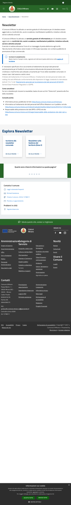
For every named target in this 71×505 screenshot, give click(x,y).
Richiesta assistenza (25, 297)
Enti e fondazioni (6, 255)
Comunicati (56, 249)
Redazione (39, 303)
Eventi (55, 267)
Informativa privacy (42, 290)
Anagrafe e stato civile (25, 248)
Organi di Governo (6, 246)
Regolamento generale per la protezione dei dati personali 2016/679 (39, 82)
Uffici (2, 252)
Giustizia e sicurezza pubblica (42, 252)
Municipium (53, 330)
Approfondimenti (14, 17)
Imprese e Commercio (25, 258)
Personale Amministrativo (6, 263)
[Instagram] (56, 9)
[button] (35, 502)
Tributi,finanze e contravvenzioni (41, 258)
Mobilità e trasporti (24, 271)
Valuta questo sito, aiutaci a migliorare (35, 221)
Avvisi (55, 252)
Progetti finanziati (41, 306)
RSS (2, 325)
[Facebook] (47, 9)
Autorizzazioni (40, 272)
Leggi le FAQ (22, 294)
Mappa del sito (6, 327)
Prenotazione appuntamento (23, 286)
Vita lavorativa (23, 255)
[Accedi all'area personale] (63, 2)
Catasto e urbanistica (25, 265)
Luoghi (55, 264)
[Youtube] (52, 9)
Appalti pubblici (23, 262)
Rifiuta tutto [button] (43, 497)
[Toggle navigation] (4, 9)
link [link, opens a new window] (53, 494)
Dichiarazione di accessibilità (41, 298)
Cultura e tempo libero (25, 252)
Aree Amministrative (7, 249)
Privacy (18, 325)
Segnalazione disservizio (26, 290)
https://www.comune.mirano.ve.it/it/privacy (47, 102)
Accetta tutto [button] (28, 498)
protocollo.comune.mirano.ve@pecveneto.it (15, 309)
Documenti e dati (6, 268)
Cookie (25, 325)
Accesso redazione (64, 330)
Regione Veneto (7, 2)
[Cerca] (67, 9)
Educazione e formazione (40, 247)
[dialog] (35, 494)
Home (4, 17)
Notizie (55, 246)
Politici (3, 259)
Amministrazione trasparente (41, 286)
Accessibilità (10, 325)
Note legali (39, 294)
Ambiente (39, 263)
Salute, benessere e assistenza (42, 267)
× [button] (69, 485)
